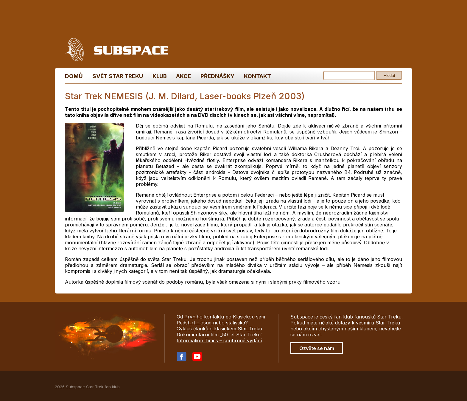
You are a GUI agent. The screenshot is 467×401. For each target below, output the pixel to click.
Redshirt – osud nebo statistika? (212, 323)
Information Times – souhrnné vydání (219, 341)
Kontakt (257, 76)
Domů (74, 76)
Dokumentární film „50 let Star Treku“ (219, 335)
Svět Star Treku (117, 76)
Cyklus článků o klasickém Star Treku (219, 329)
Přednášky (217, 76)
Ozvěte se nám (316, 348)
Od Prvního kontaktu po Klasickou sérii (221, 317)
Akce (183, 76)
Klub (159, 76)
